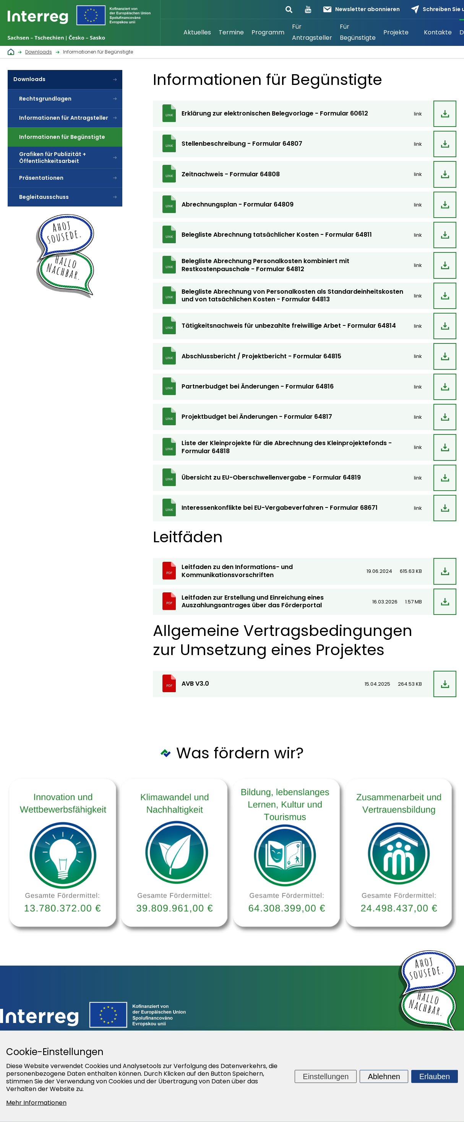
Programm (267, 32)
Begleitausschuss (44, 197)
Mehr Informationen (36, 1102)
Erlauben (434, 1076)
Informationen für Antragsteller (63, 118)
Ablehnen (384, 1076)
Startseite (170, 32)
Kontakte (438, 32)
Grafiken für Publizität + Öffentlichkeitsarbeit (52, 157)
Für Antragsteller (312, 32)
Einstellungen (326, 1076)
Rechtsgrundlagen (45, 98)
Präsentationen (41, 178)
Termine (231, 32)
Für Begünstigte (358, 32)
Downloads (29, 79)
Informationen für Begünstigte (62, 137)
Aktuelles (197, 32)
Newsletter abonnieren (361, 9)
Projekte (396, 32)
